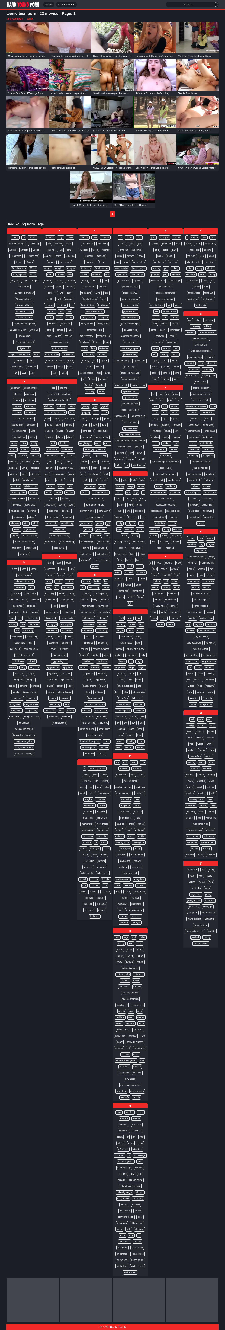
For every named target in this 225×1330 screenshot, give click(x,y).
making (141, 836)
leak (121, 735)
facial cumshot (101, 268)
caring (50, 330)
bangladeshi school (24, 747)
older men (122, 1223)
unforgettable (194, 480)
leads (131, 729)
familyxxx (84, 342)
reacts (166, 437)
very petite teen (194, 643)
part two (165, 367)
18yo (30, 360)
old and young (135, 1180)
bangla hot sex (31, 704)
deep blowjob (53, 517)
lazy (133, 723)
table (213, 237)
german (85, 492)
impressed (103, 830)
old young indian (125, 1217)
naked (120, 949)
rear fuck (163, 542)
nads (117, 937)
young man (192, 913)
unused (200, 523)
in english (89, 861)
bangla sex (16, 710)
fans (93, 348)
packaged (164, 237)
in (96, 842)
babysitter (13, 600)
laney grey (131, 655)
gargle (95, 462)
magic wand (124, 811)
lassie (131, 673)
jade (132, 243)
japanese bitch (130, 311)
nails (130, 943)
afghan (17, 529)
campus (71, 268)
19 (16, 373)
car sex (51, 311)
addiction (35, 455)
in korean (95, 885)
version (192, 618)
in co (94, 854)
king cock (139, 511)
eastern (69, 581)
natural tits (138, 974)
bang (23, 667)
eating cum (51, 600)
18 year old (24, 287)
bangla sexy (31, 710)
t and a (194, 237)
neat (131, 1011)
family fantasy (87, 305)
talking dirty (193, 280)
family (104, 299)
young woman (200, 925)
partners (166, 373)
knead (129, 560)
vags (211, 556)
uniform (195, 486)
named (140, 949)
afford (35, 523)
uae (190, 320)
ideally (83, 793)
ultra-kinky (208, 369)
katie (125, 480)
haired (106, 587)
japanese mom (139, 385)
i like (95, 774)
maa (143, 762)
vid (188, 680)
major (119, 830)
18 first (36, 250)
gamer (83, 418)
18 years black (24, 336)
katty (133, 480)
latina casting (139, 692)
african (14, 535)
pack (153, 237)
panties (174, 323)
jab (120, 237)
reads (155, 443)
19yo (24, 373)
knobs (139, 566)
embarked (53, 716)
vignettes (194, 698)
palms (156, 317)
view (190, 692)
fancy (107, 342)
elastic (50, 686)
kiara (118, 498)
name (129, 949)
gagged (104, 406)
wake (189, 731)
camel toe (70, 256)
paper (172, 336)
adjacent (13, 468)
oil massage (140, 1155)
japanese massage (130, 373)
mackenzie (121, 774)
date (58, 462)
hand (87, 636)
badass (34, 612)
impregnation (88, 830)
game (104, 412)
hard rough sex (89, 747)
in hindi (83, 879)
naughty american (130, 999)
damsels (49, 431)
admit (24, 468)
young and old (193, 900)
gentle (104, 480)
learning (140, 747)
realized (177, 529)
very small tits (192, 655)
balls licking (18, 661)
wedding (206, 848)
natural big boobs (130, 968)
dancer (70, 431)
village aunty (206, 704)
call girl (58, 243)
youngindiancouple (195, 931)
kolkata (128, 585)
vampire (201, 569)
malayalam (125, 861)
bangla (15, 692)
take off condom (194, 262)
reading (176, 437)
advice (31, 517)
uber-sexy (195, 326)
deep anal (53, 511)
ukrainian (190, 332)
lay (118, 723)
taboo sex (194, 250)
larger (132, 667)
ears (70, 575)
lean (139, 735)
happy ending (89, 686)
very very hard (209, 655)
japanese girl (130, 342)
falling (97, 293)
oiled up (123, 1174)
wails (200, 719)
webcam (210, 830)
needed (140, 1017)
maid (137, 818)
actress (13, 449)
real (176, 443)
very (188, 624)
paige (165, 250)
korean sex (137, 591)
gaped (107, 443)
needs (119, 1023)
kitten (132, 554)
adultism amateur (17, 498)
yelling (192, 882)
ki (143, 492)
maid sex (121, 824)
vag (201, 544)
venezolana (193, 581)
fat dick (88, 385)
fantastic (102, 354)
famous (96, 342)
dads (72, 412)
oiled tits (139, 1167)
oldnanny (139, 1229)
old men (136, 1204)
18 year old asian (24, 299)
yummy (207, 937)
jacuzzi (122, 243)
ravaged (177, 425)
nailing (121, 943)
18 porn (29, 262)
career (50, 317)
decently (69, 492)
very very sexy (209, 661)
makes (131, 836)
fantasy (85, 360)
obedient (130, 1112)
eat (56, 587)
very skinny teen (200, 649)
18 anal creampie (17, 243)
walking (210, 738)
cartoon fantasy (59, 348)
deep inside (51, 523)
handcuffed (88, 643)
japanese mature (130, 379)
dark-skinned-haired (54, 455)
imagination (104, 793)
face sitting (103, 243)
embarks (66, 716)
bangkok (35, 686)
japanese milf (121, 385)
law (142, 716)
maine (141, 824)
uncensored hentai (201, 400)
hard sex (104, 747)
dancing (49, 437)
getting (86, 548)
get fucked (100, 529)
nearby (121, 1011)
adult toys (15, 486)
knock (117, 572)
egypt (53, 649)
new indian (124, 1073)
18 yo (36, 354)
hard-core (89, 753)
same (176, 587)
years (209, 876)
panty (162, 330)
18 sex (33, 268)
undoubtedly (206, 443)
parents (166, 348)
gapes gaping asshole (95, 449)
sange (174, 606)
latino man (121, 716)
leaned (120, 741)
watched (211, 787)
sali (166, 581)
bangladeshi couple (24, 729)
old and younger (124, 1192)
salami (157, 581)
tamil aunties (208, 299)
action (14, 443)
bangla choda (29, 692)
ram (164, 406)
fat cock (103, 379)
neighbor (130, 1023)
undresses (208, 449)
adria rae (34, 474)
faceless (101, 256)
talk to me (190, 274)
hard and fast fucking (95, 704)
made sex (140, 787)
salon (174, 581)
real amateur (160, 449)
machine (137, 768)
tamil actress (194, 293)
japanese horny (122, 360)
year (200, 876)
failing (85, 280)
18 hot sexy (16, 256)
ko (119, 585)
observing (123, 1124)
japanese (137, 280)
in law (82, 891)
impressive (102, 836)
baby (31, 587)
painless (173, 262)
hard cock (88, 716)
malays (137, 861)
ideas (92, 793)
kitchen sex (120, 554)
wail (192, 719)
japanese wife (124, 447)
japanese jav (130, 367)
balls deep (15, 649)
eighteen (53, 673)
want (212, 750)
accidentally (17, 425)
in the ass (94, 916)
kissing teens (139, 542)
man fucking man (134, 910)
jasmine (138, 447)
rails (162, 400)
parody (175, 354)
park (155, 354)
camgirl (47, 268)
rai (161, 394)
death (61, 486)
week (200, 854)
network (125, 1054)
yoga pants (196, 894)
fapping (104, 360)
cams (50, 274)
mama (124, 898)
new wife (125, 1097)
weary (211, 811)
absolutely (30, 406)
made (141, 774)
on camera (123, 1247)
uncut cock (194, 425)
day (47, 474)
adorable (35, 468)
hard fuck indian (86, 729)
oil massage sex (125, 1161)
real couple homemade (165, 474)
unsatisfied (207, 505)
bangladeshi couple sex (24, 735)
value (191, 569)
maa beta (124, 768)
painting (156, 268)
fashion (98, 367)
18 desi (12, 250)
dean (70, 480)
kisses (125, 535)
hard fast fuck (88, 723)
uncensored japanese (196, 406)
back (24, 600)
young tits (209, 919)
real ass (173, 449)
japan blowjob (121, 268)
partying (165, 379)
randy (155, 418)
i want (105, 781)
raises (155, 406)
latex (140, 686)
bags (12, 618)
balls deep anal (31, 649)
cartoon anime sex (59, 342)
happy (88, 680)
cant (69, 293)
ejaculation (52, 680)
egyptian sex (53, 667)
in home (94, 879)
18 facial (24, 250)
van (211, 569)
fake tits (102, 287)
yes (211, 882)
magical (138, 811)
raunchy (154, 425)
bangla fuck (17, 698)
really (164, 535)
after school (30, 548)
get (108, 523)
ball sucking (16, 636)
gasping (105, 468)
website (194, 848)
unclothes (192, 412)
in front (101, 861)
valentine (192, 563)
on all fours (124, 1241)
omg (131, 1235)
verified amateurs (201, 593)
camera (51, 262)
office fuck (137, 1149)
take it (211, 256)
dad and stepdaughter (59, 400)
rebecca (175, 542)
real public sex (173, 511)
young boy (194, 906)
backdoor (35, 600)
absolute (17, 406)
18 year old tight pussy (24, 323)
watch (199, 787)
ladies (132, 624)
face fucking (87, 243)
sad (155, 569)
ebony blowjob (67, 618)
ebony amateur (53, 612)
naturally (125, 980)
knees (139, 560)
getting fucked (100, 548)
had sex (86, 581)
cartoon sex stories (55, 360)
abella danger (30, 388)
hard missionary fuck (90, 741)
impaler (102, 805)
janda (140, 256)
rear (153, 542)
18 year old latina (24, 305)
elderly (51, 692)
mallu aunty (139, 891)
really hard (176, 535)
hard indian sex (95, 735)
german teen (86, 523)
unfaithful (210, 474)
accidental (30, 412)
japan (126, 262)
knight (121, 566)
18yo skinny (17, 367)
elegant (52, 698)
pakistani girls (165, 287)
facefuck (106, 250)
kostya (121, 597)
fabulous (84, 237)
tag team (191, 256)
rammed (174, 406)
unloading (207, 498)
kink (143, 517)
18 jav (18, 262)
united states (210, 492)
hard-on (101, 753)
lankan (122, 661)
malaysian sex (122, 879)
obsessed (136, 1124)
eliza (67, 704)
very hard (211, 624)
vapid (201, 575)
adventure (33, 511)
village (193, 704)
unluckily (194, 505)
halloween (89, 624)
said (177, 575)
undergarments (193, 431)
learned (128, 747)
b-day (14, 569)
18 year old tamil (24, 317)
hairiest (86, 593)
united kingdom (193, 492)
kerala (119, 492)
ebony (63, 606)
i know (86, 774)
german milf (104, 511)
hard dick (101, 716)
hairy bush (103, 606)
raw (176, 431)
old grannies (123, 1198)
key (128, 492)
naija (126, 937)
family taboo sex (94, 330)
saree (163, 618)
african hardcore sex (24, 542)
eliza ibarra (50, 710)
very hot (190, 630)
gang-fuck (102, 431)
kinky (119, 523)
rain (170, 400)
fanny (84, 348)
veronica (209, 612)
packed (176, 237)
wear (213, 805)
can (70, 274)
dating (68, 462)
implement (102, 818)
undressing (193, 455)
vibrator (191, 673)
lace (138, 618)
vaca (200, 538)
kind (131, 505)
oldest (119, 1229)
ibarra (83, 787)
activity (34, 443)
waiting (190, 725)
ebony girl (52, 624)
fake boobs (89, 287)
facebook (84, 250)
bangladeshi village (24, 753)
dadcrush (48, 406)
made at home (130, 781)
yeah (192, 876)
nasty (119, 962)
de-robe (60, 480)
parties (176, 367)
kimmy (121, 505)
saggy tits (166, 575)
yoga (207, 888)
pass (176, 379)
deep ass (66, 511)
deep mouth (59, 529)
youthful (212, 931)
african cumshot (29, 535)
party (155, 379)
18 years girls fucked (24, 342)
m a (117, 762)
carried (60, 330)
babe (24, 569)
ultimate (209, 357)
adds (36, 462)
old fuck (139, 1192)
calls (60, 250)
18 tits (33, 274)
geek (106, 474)
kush (140, 597)
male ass (128, 885)
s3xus (158, 563)
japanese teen (130, 428)
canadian (70, 280)
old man (124, 1204)
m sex (134, 762)
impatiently (88, 818)
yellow (202, 882)
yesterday (196, 888)
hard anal (99, 692)
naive (139, 943)
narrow (140, 956)
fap (94, 360)
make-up (119, 836)
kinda (139, 505)
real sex (173, 517)
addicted (23, 455)
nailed (143, 937)
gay (83, 474)
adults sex (34, 498)
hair (82, 587)
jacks (139, 237)
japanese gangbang (130, 336)
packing (154, 243)
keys (136, 492)
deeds (62, 505)
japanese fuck (130, 330)
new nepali (130, 1079)
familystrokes (103, 336)
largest (142, 667)
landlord (118, 655)
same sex (172, 593)
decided (53, 498)
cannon (70, 287)
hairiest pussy (100, 593)
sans (154, 612)
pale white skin (169, 311)
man (120, 910)
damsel (69, 425)
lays (125, 723)
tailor (202, 256)
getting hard (86, 554)
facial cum (86, 268)
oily (132, 1174)
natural (140, 962)
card (61, 311)
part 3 (154, 367)
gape (97, 443)
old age (121, 1180)
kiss (119, 529)
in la (105, 885)
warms (200, 774)
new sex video (137, 1091)
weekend (211, 854)
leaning (130, 741)
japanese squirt (130, 422)
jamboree (136, 250)
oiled (140, 1161)
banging (23, 686)
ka (117, 480)
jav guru (119, 459)
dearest (50, 486)
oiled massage (124, 1167)
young (208, 894)
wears (202, 811)
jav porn (131, 459)
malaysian (136, 867)
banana (12, 667)
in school (88, 904)
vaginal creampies (196, 556)
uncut (207, 418)
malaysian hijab (130, 873)
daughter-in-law (66, 468)
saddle (164, 569)
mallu (127, 891)
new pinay (121, 1091)
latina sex (138, 704)
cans (60, 293)
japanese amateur (130, 299)
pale (157, 311)
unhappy (209, 480)
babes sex (20, 587)
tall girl (196, 287)
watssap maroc (197, 799)
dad (53, 388)
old (139, 1174)
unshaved (207, 511)
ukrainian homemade (201, 351)
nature (136, 980)
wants (202, 762)
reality (166, 529)
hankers (95, 667)
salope (155, 587)
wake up (200, 731)
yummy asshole (201, 943)
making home (122, 842)
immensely (89, 805)
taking (199, 268)
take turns (210, 262)
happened (88, 673)
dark (53, 443)
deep (71, 505)
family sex (103, 317)
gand (95, 425)
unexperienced (194, 474)
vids (200, 686)
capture (68, 299)
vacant (210, 538)
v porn (191, 538)
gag (95, 406)
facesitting (90, 262)
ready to (166, 443)
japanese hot (139, 360)
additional (25, 462)
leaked (130, 735)
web (199, 818)
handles (95, 655)
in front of (88, 867)
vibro (201, 673)
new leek (137, 1073)
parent (155, 348)
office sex (119, 1155)
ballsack (32, 661)
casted (63, 373)
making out (125, 848)
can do (47, 280)
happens (102, 673)
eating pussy (67, 600)
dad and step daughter (59, 394)
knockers (141, 572)
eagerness (50, 569)
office (140, 1143)
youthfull (195, 937)
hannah (106, 667)
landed (119, 649)
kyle (130, 603)
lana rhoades (126, 643)
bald (23, 624)
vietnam (210, 686)
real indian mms (165, 498)
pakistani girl (175, 280)
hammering (102, 630)
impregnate (87, 824)
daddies (61, 406)
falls (106, 293)
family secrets (88, 317)
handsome (88, 661)
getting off (85, 560)
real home (170, 486)
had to (97, 581)
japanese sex (121, 416)
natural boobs (123, 974)
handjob (84, 649)
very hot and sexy (206, 630)
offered (121, 1143)
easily (49, 581)
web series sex (195, 830)
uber (198, 320)
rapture (174, 418)
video (196, 680)
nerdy (120, 1042)
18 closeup (34, 243)
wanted (208, 756)
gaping (86, 455)
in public (89, 898)
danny (60, 437)
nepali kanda (123, 1029)
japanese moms (130, 391)
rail (167, 394)
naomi (130, 956)
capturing (62, 305)
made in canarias (123, 787)
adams (35, 449)
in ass (103, 842)
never (136, 1054)
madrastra (126, 799)
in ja (84, 885)
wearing (191, 811)
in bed (83, 848)
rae (153, 394)
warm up (195, 768)
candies (49, 287)
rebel (159, 548)
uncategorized (209, 375)
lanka (143, 655)
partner (155, 373)
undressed (194, 449)
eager (68, 563)
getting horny (103, 554)
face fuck (105, 237)
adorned (13, 474)
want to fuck (195, 756)
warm (211, 762)
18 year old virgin (18, 330)
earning (50, 575)
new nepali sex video (130, 1085)
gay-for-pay (94, 474)
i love (104, 774)
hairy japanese (87, 612)
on (139, 1235)
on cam (137, 1241)
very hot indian (201, 636)
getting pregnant (101, 560)
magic (137, 805)
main (131, 824)
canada (58, 280)
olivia (122, 1235)
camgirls (59, 268)
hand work (99, 636)
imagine (88, 799)
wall (191, 744)
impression (88, 836)
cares (59, 317)
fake (106, 280)
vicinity (211, 673)
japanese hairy (130, 354)
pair (166, 268)
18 (23, 237)
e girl (50, 563)
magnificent (125, 818)
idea (99, 787)
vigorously (207, 698)
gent (95, 480)
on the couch (137, 1260)
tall (212, 280)
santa (163, 612)
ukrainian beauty (200, 338)
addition (13, 462)
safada (174, 569)
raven (168, 431)
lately (121, 680)
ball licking (28, 630)
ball (17, 630)
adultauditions (30, 486)
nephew (132, 1036)
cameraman (65, 262)
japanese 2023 (130, 293)
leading (121, 729)
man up (123, 916)
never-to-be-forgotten (126, 1060)
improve (87, 842)
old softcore (125, 1211)
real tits (172, 523)
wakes (211, 731)
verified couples (201, 600)
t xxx (204, 237)
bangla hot (15, 704)
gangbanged (85, 443)
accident (17, 412)
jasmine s (121, 453)
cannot (51, 293)
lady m (120, 630)
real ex (159, 486)
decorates (50, 505)
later (130, 680)
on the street (130, 1272)
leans (141, 741)
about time (29, 400)
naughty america (130, 993)
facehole (89, 256)
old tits (138, 1211)
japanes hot (123, 280)
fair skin (95, 280)
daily (47, 418)
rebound (170, 548)
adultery (33, 492)
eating (71, 593)
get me (84, 535)
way (210, 799)
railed (175, 394)
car (72, 305)
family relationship (94, 311)
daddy (72, 406)
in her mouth (87, 873)
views (210, 692)
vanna (191, 575)
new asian (124, 1066)
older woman (137, 1223)
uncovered (196, 418)
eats (55, 606)
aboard (17, 400)
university (194, 498)
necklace (120, 1017)
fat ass (92, 379)
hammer (102, 624)
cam (69, 250)
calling (51, 250)
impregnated (102, 824)
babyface (16, 593)
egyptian (64, 649)
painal (160, 256)
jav (131, 453)
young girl (207, 906)
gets (107, 535)
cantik (49, 299)
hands (107, 655)
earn (71, 569)
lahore (140, 630)
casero (50, 367)
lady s (130, 630)
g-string (85, 406)
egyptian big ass (59, 661)
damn (58, 425)
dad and (63, 388)
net (128, 1048)
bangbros (18, 680)
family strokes (87, 323)
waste (190, 787)
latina (125, 692)
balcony (13, 624)
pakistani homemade (165, 293)
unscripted (194, 511)
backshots (18, 606)
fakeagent (86, 293)
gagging (86, 412)
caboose (50, 237)
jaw (126, 465)
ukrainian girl (201, 345)
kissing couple (121, 542)
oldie (128, 1229)
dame (49, 425)
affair (26, 523)
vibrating (209, 667)
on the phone (137, 1266)
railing (153, 400)
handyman (102, 661)
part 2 (174, 360)
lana (138, 636)
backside (31, 606)
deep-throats (59, 548)
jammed (130, 256)
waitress (202, 725)
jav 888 (140, 453)
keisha (141, 486)
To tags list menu (66, 4)
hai (105, 581)
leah (140, 729)
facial (101, 262)
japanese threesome (130, 434)
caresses (53, 323)
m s (125, 762)
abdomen (15, 388)
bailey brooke (32, 618)
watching (202, 793)
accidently (31, 425)
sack (178, 563)
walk (190, 738)
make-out (139, 830)
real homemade (158, 492)
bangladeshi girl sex (24, 741)
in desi (104, 854)
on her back (137, 1247)
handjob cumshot (101, 649)
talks (205, 280)
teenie (30, 18)
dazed (49, 480)
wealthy (203, 805)
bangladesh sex (31, 716)
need (130, 1017)
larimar (121, 673)
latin (117, 692)
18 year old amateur (24, 293)
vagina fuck (200, 550)
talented (210, 268)
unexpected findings (200, 462)
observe (136, 1118)
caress (69, 317)
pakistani (176, 274)
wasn (211, 781)
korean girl (123, 591)
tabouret (207, 250)
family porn (103, 305)
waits (212, 725)
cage (60, 237)
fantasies (103, 348)
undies (193, 443)
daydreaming (59, 474)
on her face (122, 1254)
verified (206, 587)
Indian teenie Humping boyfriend (109, 130)
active (23, 443)
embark (70, 710)
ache (32, 431)
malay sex (121, 854)
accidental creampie (24, 418)
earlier (62, 569)
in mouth (106, 891)
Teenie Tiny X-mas (187, 93)
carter (58, 336)
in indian (106, 879)
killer (142, 498)
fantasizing (89, 354)
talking (212, 274)
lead (142, 723)
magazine (125, 805)
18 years (34, 330)
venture (195, 587)
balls (31, 643)
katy (142, 480)
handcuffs (102, 643)
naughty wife (138, 1005)
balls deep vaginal (24, 655)
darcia (70, 437)
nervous (119, 1048)
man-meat (136, 916)
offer (141, 1137)
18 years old (24, 348)
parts (177, 373)
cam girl (48, 256)
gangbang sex (101, 437)
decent (58, 492)
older (140, 1217)
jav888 (142, 459)
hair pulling (94, 587)
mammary (122, 904)
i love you (86, 781)
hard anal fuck (94, 698)
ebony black (50, 618)
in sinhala (101, 904)
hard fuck (103, 723)
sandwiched (170, 600)
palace (178, 305)
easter (59, 581)
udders (207, 326)
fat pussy (90, 391)
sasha (170, 624)
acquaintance (19, 437)
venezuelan (208, 581)
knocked (129, 572)
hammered (87, 630)
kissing (135, 535)
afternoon (24, 554)
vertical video (206, 618)
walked (199, 738)
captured (49, 305)
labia (130, 618)
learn (118, 747)
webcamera (209, 836)
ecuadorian (67, 630)
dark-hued (67, 449)
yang (211, 869)
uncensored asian (200, 388)
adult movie (28, 480)
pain (174, 250)
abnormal (29, 394)
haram (103, 686)
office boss (123, 1149)
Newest (49, 4)
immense (100, 799)
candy (59, 287)
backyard (15, 612)
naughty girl (122, 1005)
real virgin (154, 529)
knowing (131, 578)
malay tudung (137, 854)
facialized (96, 274)
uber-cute (208, 320)
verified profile (194, 612)
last (140, 673)
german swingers (95, 517)
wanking (191, 750)
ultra (201, 363)
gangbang (86, 437)
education (53, 643)
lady (141, 624)
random (174, 412)
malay (137, 848)
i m (96, 781)
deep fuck (67, 517)
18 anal (32, 237)
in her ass (101, 867)
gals (96, 412)
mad (132, 774)
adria (23, 474)
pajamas (155, 274)
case (70, 360)
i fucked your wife (97, 768)
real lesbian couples (165, 505)
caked (70, 237)
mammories (137, 904)
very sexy (210, 643)
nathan (129, 962)
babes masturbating (24, 581)
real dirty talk (157, 480)
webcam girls (193, 836)
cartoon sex (68, 354)
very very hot (192, 661)
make (128, 830)
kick (126, 498)
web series (211, 818)
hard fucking (104, 729)
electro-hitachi (64, 692)
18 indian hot (32, 256)
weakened (191, 805)
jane (118, 262)
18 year (14, 280)
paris (176, 348)
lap (131, 661)
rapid (164, 418)
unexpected (208, 455)
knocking (119, 578)
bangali (30, 673)
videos (191, 686)
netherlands (139, 1048)
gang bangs (88, 431)
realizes (153, 535)
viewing (200, 692)
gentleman (90, 486)
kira (141, 523)
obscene (124, 1118)
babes (33, 569)
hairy (94, 600)
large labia (120, 667)
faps (89, 367)
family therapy (86, 336)
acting (32, 437)
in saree (101, 898)
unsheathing (194, 517)
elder (70, 686)
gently (102, 486)
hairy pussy (88, 618)
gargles (105, 462)
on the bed (122, 1260)
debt (70, 486)
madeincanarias (123, 793)
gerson (99, 523)
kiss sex (129, 529)
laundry (133, 716)
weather (189, 818)
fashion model (86, 373)
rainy (178, 400)
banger (12, 686)
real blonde (165, 455)
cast (54, 373)
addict (12, 455)
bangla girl (32, 698)
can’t (58, 299)
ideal (107, 787)
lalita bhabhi (126, 636)
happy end (100, 680)
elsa (61, 710)
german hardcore (95, 498)
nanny (120, 956)
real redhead (160, 517)
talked (202, 274)
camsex (60, 274)
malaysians (139, 879)
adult (16, 480)
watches (190, 793)
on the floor (122, 1266)
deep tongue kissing (59, 535)
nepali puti (138, 1029)
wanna (202, 750)
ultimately (190, 363)
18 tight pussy (19, 274)
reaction (155, 437)
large (139, 661)
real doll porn (174, 480)
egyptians (67, 667)
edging (59, 636)
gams (85, 425)
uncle (213, 406)
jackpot (129, 237)
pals (165, 317)
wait (209, 719)
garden (84, 462)
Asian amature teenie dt (63, 168)
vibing (198, 667)
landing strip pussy (135, 649)
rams (155, 412)
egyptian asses (59, 655)
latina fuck (123, 698)
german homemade (95, 505)
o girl (119, 1112)
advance (17, 505)
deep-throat (50, 542)
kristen (131, 597)
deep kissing (67, 523)
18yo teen (32, 367)
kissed (140, 529)
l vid (122, 618)
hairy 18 (105, 600)
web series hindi (200, 824)
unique (206, 486)
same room (159, 593)
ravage (165, 425)
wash (190, 781)
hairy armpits (88, 606)
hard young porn (14, 18)
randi (164, 412)
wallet (200, 744)
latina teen (139, 710)
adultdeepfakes (18, 492)
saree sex (175, 618)
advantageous (17, 511)
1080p (15, 237)
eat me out (67, 587)
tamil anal (208, 293)
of (127, 1137)
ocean (120, 1137)
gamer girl (94, 418)
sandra (158, 600)
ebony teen (52, 630)
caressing (65, 323)
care (69, 311)
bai (20, 618)
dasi (50, 462)
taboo (197, 243)
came (58, 256)
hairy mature (104, 612)
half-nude (102, 618)
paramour (158, 342)
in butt (106, 848)
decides (65, 498)
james (119, 256)
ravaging (157, 431)
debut (48, 492)
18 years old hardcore (19, 354)
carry (70, 330)
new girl (137, 1066)
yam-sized (192, 869)
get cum (88, 529)
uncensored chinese (200, 394)
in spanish (89, 910)
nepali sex (120, 1036)
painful (170, 256)
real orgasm (156, 511)
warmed (207, 768)
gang (104, 425)
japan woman (137, 274)
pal (169, 305)
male (117, 885)
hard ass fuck (101, 710)
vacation (192, 544)
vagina (211, 544)
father (101, 391)
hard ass (86, 710)
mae (137, 799)
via (189, 667)
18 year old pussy (24, 311)
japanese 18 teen (130, 287)
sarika (160, 624)
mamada (135, 898)
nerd (143, 1036)
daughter (50, 468)
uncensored (200, 382)
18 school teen (19, 268)
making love (138, 842)
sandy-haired (160, 606)
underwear (208, 437)
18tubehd (19, 360)
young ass (209, 900)
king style (132, 517)
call (49, 243)
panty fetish (174, 330)
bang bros (34, 667)
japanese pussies (130, 403)
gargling (84, 468)
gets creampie (87, 542)
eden (49, 636)
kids (134, 498)
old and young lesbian (130, 1186)
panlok (164, 323)
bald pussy (34, 624)
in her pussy (103, 873)
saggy (155, 575)
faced (95, 250)
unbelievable (192, 375)
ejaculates (65, 673)
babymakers (30, 593)
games (107, 418)
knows (142, 578)
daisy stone (68, 418)
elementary (55, 704)
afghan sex (29, 529)
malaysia (123, 867)
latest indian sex (125, 686)
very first (198, 624)
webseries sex (207, 842)
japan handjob (138, 268)
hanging (83, 667)
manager (136, 922)
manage (124, 922)
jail (139, 243)
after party (16, 548)
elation (60, 686)
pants (153, 330)
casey (60, 367)
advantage (30, 505)
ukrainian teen (195, 357)
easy (49, 587)
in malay (93, 891)
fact (107, 274)
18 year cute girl (29, 280)
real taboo (160, 523)
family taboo (103, 323)
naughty (137, 986)
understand (193, 437)
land (138, 643)
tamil (206, 287)
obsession (124, 1131)
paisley (175, 268)
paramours (172, 342)
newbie (136, 1097)
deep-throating (67, 542)
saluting (166, 587)
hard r (106, 741)
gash (95, 468)
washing (201, 781)
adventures (19, 517)
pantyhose (160, 336)
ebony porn (66, 624)
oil (129, 1155)
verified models (201, 606)
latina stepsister (123, 710)
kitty (120, 560)
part (156, 360)
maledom (141, 885)
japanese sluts (138, 416)
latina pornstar (123, 704)
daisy (56, 418)
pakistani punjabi (165, 299)
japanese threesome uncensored (130, 440)
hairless (84, 600)
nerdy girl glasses (135, 1042)
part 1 (164, 360)
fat (84, 379)
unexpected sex (200, 468)
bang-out (18, 673)
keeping (120, 486)
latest (139, 680)
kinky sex (131, 523)
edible (69, 636)
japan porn (122, 274)
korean (139, 585)
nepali (141, 1023)
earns (61, 575)
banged (30, 680)
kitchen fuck (135, 548)
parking (164, 354)
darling (71, 455)
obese (141, 1112)
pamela (174, 317)
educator (66, 643)
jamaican (123, 250)
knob (130, 566)
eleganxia (65, 698)
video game (208, 680)
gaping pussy (100, 455)
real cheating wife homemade (165, 462)
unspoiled (208, 517)
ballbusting (32, 636)
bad (25, 612)
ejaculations (66, 680)
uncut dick (208, 425)
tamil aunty (201, 305)
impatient (101, 811)
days (71, 474)
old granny (138, 1198)
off (134, 1137)
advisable (15, 523)
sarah (154, 618)
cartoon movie (52, 354)
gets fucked (103, 542)
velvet (210, 575)
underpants (210, 431)
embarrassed (59, 723)
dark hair (64, 443)
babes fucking (24, 575)
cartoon (68, 336)
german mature (87, 511)
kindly (119, 511)
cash (70, 367)
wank (209, 744)
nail (134, 937)
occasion (137, 1131)
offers (131, 1143)
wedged (190, 854)
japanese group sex (130, 348)
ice (91, 787)
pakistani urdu (156, 305)
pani (155, 323)
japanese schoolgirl (130, 410)
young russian (208, 913)
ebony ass (68, 612)
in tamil (101, 910)
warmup (212, 774)
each (59, 563)
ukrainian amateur (207, 332)
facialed (84, 274)
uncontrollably (207, 412)
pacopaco (166, 243)
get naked (96, 535)
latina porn (137, 698)
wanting (191, 762)
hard (88, 692)
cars (49, 336)
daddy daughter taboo (55, 412)
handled (84, 655)
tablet (188, 243)
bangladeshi (24, 723)
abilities (17, 394)
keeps (131, 486)
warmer (189, 774)
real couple (165, 468)
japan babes (139, 262)
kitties (142, 554)
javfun (118, 465)
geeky (85, 480)
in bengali (94, 848)
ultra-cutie (194, 369)
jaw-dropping (139, 465)
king (128, 511)
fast (98, 373)
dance (60, 431)
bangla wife (14, 716)
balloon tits (20, 643)
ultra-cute (211, 363)
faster (107, 373)
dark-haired (52, 449)
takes (190, 268)
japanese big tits (130, 305)
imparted (88, 811)
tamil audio (193, 299)
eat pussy (49, 593)
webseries (192, 842)
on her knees (137, 1254)
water (213, 793)
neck (139, 1011)
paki (165, 274)
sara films (174, 612)
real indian (175, 492)
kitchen (122, 548)
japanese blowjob (130, 317)
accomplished (19, 431)
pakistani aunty (157, 280)
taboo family (210, 243)
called (68, 243)
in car (85, 854)
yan (203, 869)
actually (24, 449)
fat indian (100, 385)
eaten (61, 593)
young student (194, 919)
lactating (121, 624)
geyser (95, 566)
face (95, 237)
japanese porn (130, 397)
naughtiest (124, 986)
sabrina (168, 563)
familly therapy (90, 299)
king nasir (119, 517)
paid (157, 250)
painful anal (159, 262)
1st (31, 373)
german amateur (100, 492)
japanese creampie (130, 323)
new (142, 1060)
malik (117, 891)
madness (140, 793)
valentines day (207, 563)
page (178, 243)
